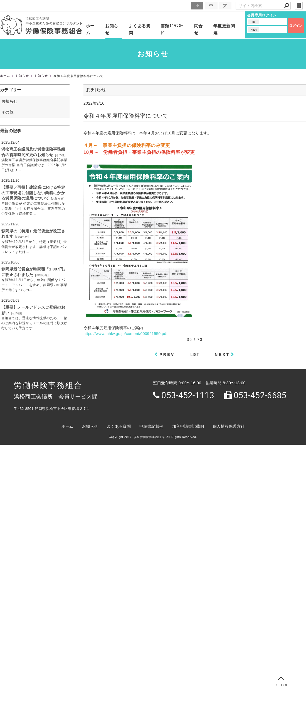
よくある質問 (139, 29)
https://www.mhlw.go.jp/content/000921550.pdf (125, 333)
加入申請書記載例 (188, 426)
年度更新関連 (224, 29)
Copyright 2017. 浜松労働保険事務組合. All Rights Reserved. (153, 437)
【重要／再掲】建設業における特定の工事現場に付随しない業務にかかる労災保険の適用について (33, 192)
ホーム (90, 29)
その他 (9, 112)
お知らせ (111, 29)
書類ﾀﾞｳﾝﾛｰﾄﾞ (172, 29)
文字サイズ (179, 5)
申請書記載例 (151, 426)
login (299, 5)
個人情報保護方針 (229, 426)
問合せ (198, 29)
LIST (195, 354)
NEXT (222, 354)
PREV (167, 354)
